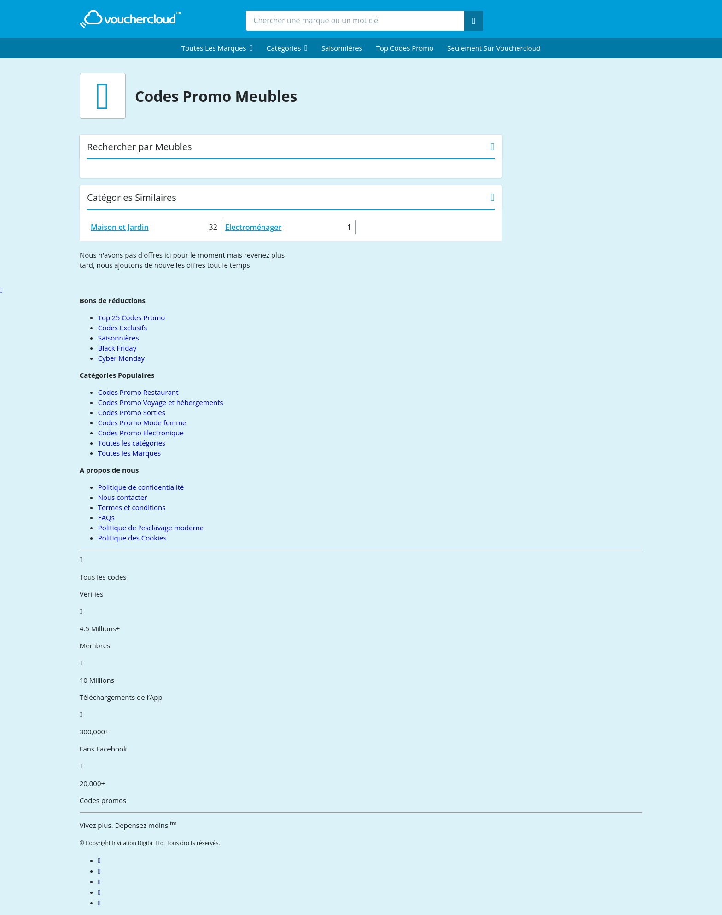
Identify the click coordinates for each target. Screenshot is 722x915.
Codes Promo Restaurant (138, 392)
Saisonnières (341, 48)
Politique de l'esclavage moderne (151, 527)
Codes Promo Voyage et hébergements (160, 402)
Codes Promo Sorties (131, 412)
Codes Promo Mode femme (142, 422)
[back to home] (130, 18)
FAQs (106, 517)
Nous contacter (122, 497)
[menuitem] (217, 48)
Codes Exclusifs (122, 327)
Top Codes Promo (405, 48)
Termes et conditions (132, 507)
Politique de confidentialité (141, 487)
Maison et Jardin (120, 227)
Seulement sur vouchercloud (494, 48)
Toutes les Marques (129, 453)
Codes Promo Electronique (141, 432)
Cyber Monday (121, 358)
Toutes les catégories (132, 442)
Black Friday (117, 347)
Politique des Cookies (132, 537)
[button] (217, 48)
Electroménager (253, 227)
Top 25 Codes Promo (131, 317)
